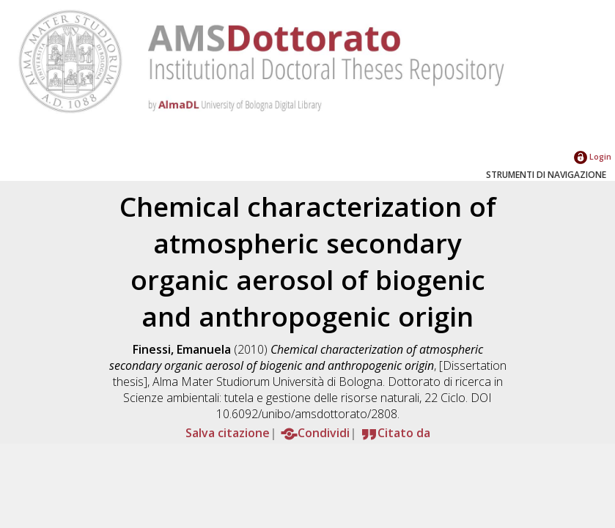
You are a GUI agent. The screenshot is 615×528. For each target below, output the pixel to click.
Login (592, 156)
